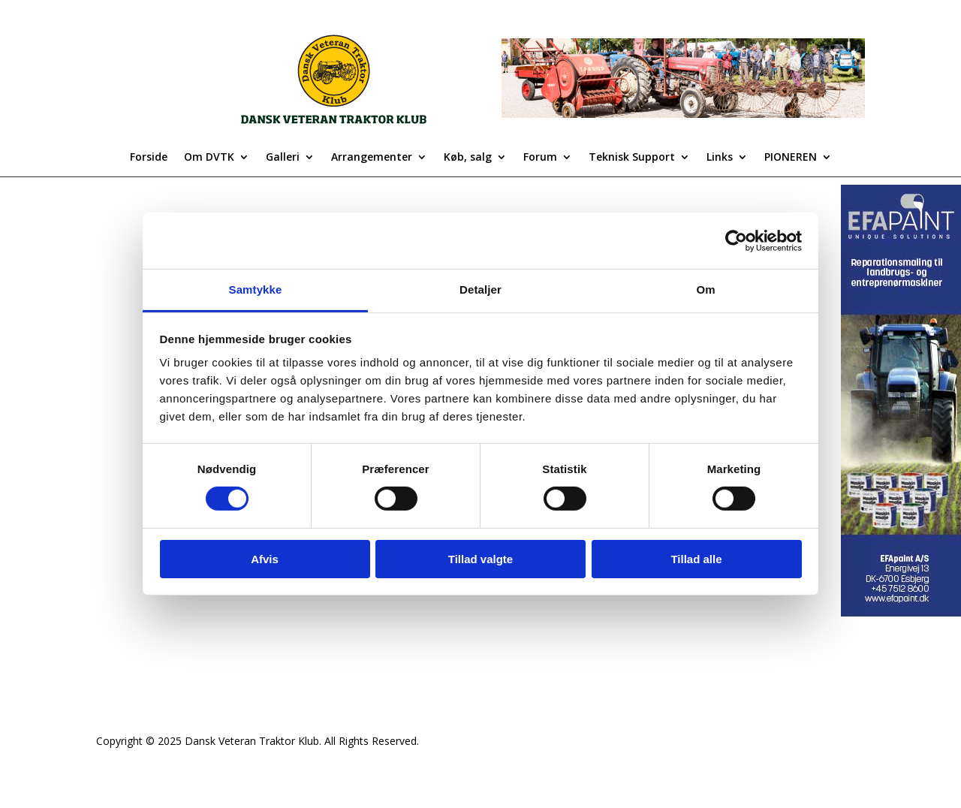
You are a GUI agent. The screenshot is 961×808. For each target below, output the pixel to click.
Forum (540, 158)
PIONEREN (790, 158)
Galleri (283, 158)
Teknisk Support (632, 158)
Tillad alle (696, 559)
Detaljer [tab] (480, 289)
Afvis (265, 559)
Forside (148, 158)
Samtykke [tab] (255, 289)
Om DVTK (209, 158)
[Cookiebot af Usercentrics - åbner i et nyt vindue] (736, 240)
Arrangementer (371, 158)
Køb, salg (468, 158)
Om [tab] (705, 289)
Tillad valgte (480, 559)
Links (719, 158)
